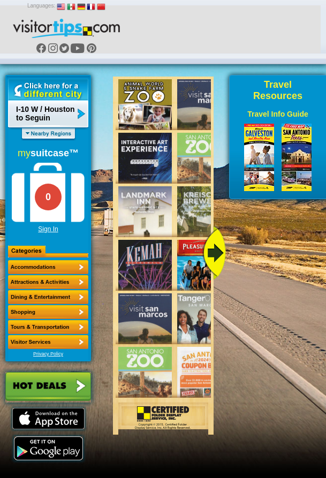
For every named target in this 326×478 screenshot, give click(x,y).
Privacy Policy (48, 353)
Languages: (41, 6)
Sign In (48, 229)
